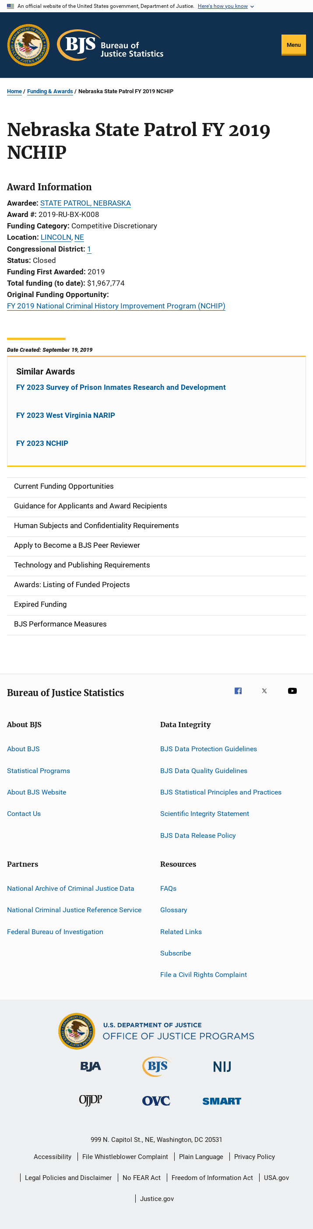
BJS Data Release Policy (198, 835)
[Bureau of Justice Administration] (91, 1073)
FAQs (168, 888)
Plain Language (201, 1157)
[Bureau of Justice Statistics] (156, 1078)
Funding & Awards (50, 91)
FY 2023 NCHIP (42, 443)
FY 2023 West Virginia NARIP (65, 415)
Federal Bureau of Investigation (55, 932)
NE (79, 237)
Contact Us (24, 813)
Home (14, 91)
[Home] (110, 45)
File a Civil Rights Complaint (203, 974)
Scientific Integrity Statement (204, 813)
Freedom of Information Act (212, 1178)
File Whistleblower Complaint (125, 1157)
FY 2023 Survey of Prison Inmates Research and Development (121, 387)
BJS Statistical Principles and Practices (220, 792)
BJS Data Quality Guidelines (203, 770)
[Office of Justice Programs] (28, 45)
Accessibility (52, 1157)
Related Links (181, 932)
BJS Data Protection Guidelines (208, 749)
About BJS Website (36, 792)
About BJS (23, 749)
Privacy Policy (254, 1157)
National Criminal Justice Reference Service (74, 910)
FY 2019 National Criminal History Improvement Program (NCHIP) (116, 305)
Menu (294, 45)
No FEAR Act (142, 1178)
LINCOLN (56, 237)
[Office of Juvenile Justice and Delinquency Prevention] (90, 1108)
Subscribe (175, 953)
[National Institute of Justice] (222, 1073)
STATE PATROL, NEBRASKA (85, 203)
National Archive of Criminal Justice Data (70, 888)
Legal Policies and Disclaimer (68, 1178)
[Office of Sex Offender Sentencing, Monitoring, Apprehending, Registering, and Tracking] (222, 1106)
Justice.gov (157, 1199)
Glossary (173, 910)
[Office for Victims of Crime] (156, 1107)
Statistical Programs (38, 770)
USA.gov (276, 1178)
